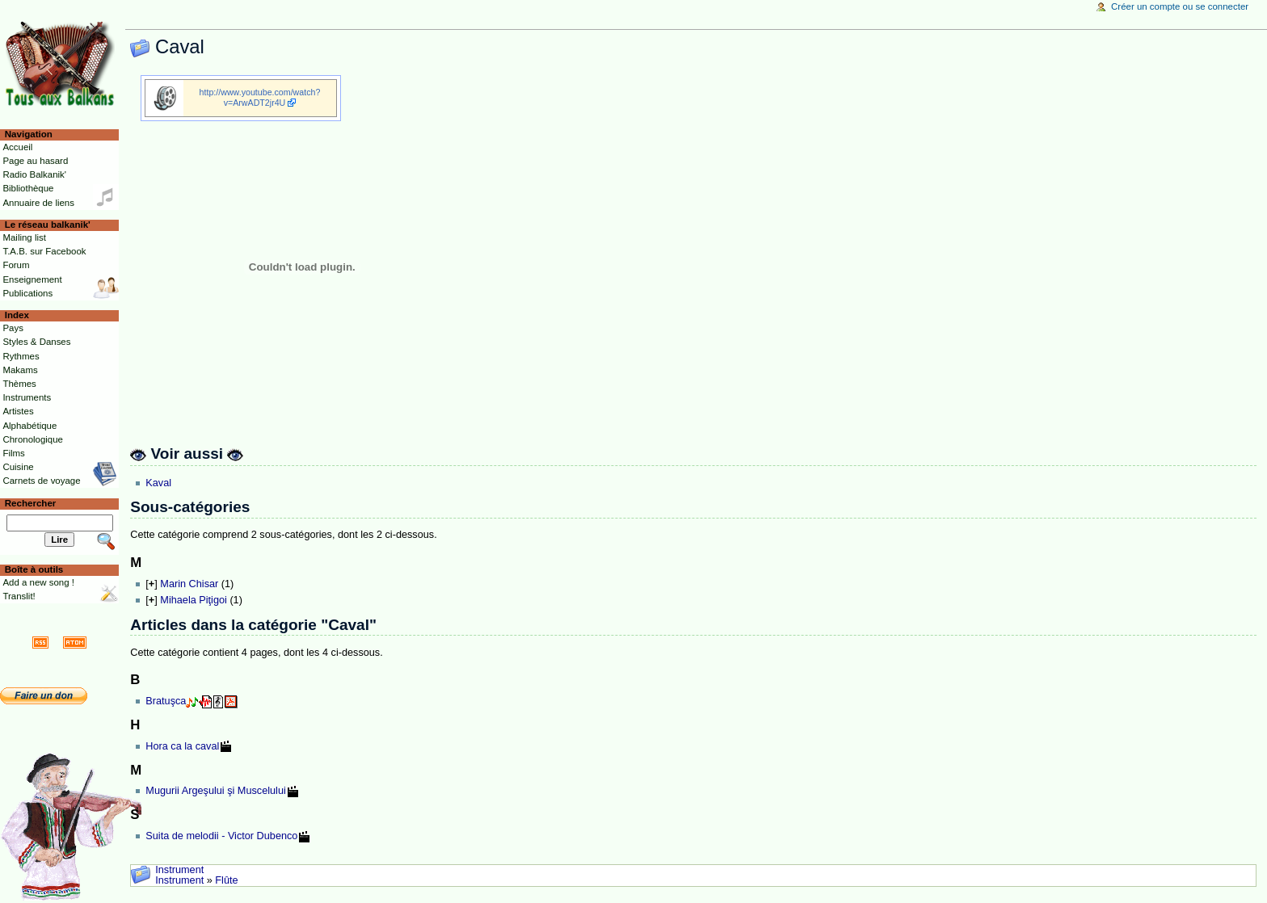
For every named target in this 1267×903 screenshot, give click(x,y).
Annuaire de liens (38, 203)
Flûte (226, 880)
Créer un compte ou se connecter (1179, 6)
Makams (19, 370)
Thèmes (19, 383)
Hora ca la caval (182, 746)
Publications (27, 293)
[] (151, 584)
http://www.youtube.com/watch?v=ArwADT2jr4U (260, 97)
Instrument (179, 870)
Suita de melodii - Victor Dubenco (221, 836)
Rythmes (20, 356)
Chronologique (32, 439)
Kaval (158, 483)
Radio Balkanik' (34, 174)
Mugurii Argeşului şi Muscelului (215, 790)
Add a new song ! (38, 582)
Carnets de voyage (41, 480)
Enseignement (31, 279)
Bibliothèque (27, 188)
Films (13, 453)
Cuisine (17, 467)
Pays (12, 328)
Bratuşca (165, 701)
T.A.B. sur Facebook (44, 251)
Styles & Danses (36, 341)
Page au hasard (35, 161)
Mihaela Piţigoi (193, 600)
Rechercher (31, 503)
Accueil (17, 147)
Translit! (18, 596)
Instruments (26, 397)
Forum (15, 265)
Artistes (17, 411)
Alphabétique (29, 425)
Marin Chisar (189, 584)
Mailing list (23, 237)
